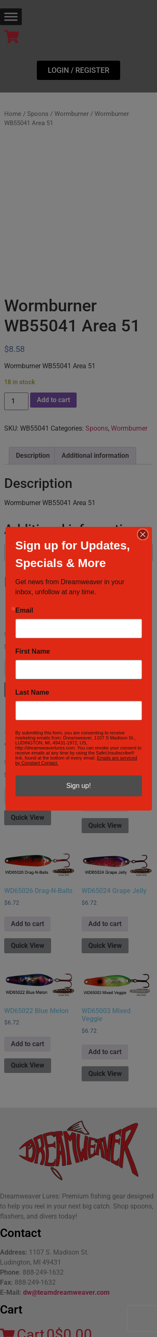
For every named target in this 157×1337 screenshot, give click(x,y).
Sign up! (78, 785)
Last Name (32, 692)
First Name (32, 651)
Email (24, 610)
